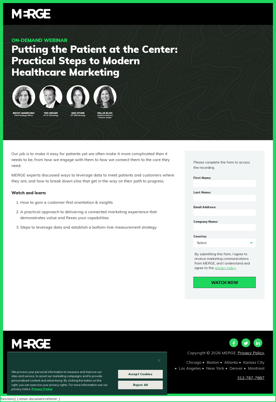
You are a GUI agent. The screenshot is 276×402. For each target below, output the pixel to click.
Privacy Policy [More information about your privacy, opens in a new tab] (41, 389)
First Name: (202, 178)
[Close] (159, 360)
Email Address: (204, 207)
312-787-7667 (251, 377)
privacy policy (225, 268)
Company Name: (205, 221)
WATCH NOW (224, 282)
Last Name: (202, 192)
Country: (200, 236)
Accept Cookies (140, 374)
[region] (87, 373)
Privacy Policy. (251, 352)
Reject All (140, 385)
